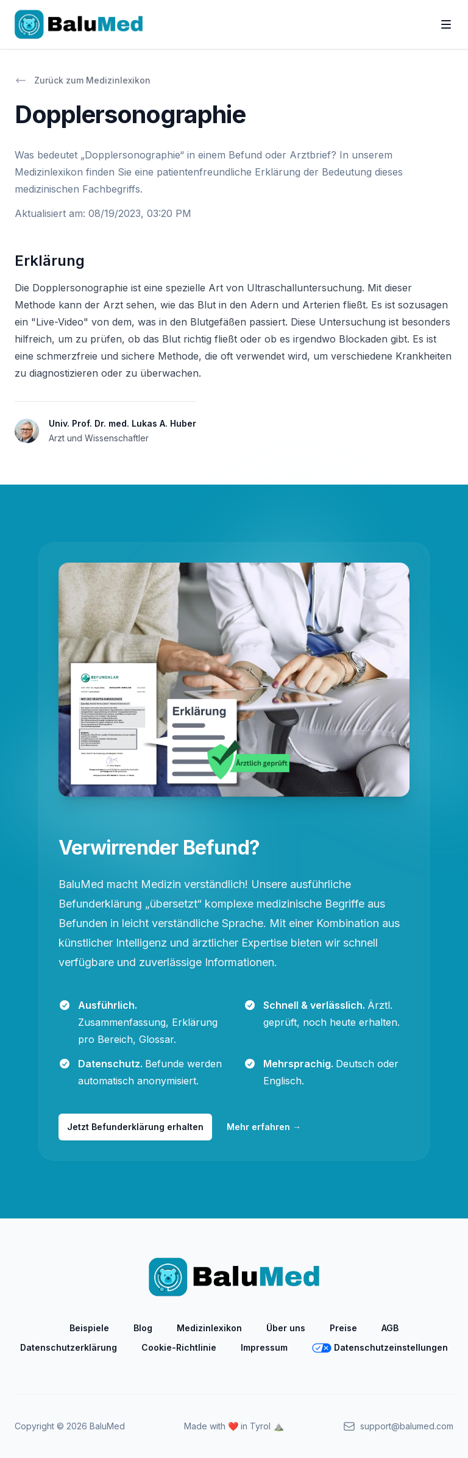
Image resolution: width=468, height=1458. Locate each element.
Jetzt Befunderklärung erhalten (135, 1127)
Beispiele (89, 1328)
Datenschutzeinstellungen (380, 1347)
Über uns (285, 1328)
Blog (142, 1328)
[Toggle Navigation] (446, 24)
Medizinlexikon (209, 1328)
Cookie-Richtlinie (178, 1347)
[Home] (79, 24)
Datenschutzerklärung (68, 1347)
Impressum (264, 1347)
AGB (390, 1328)
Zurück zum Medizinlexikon (83, 80)
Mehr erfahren (264, 1127)
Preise (343, 1328)
